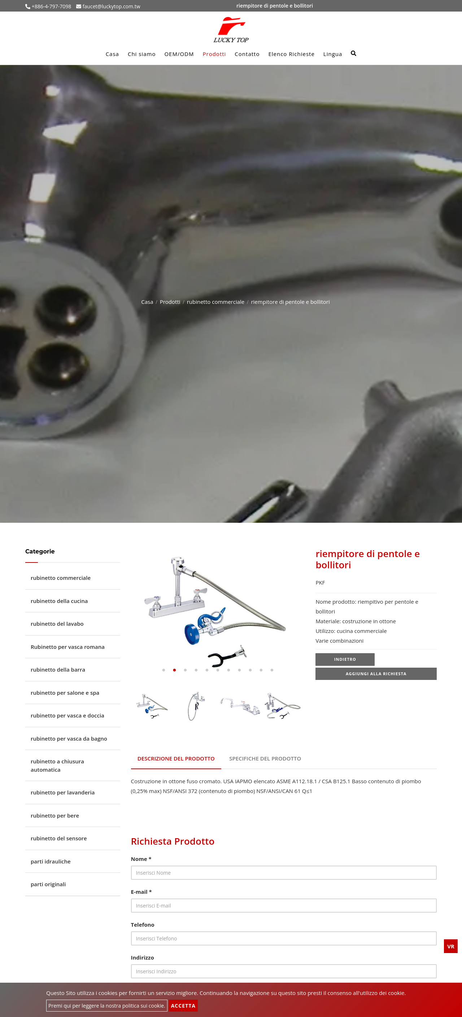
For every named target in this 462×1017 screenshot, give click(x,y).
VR (450, 946)
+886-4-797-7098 (50, 6)
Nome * (141, 856)
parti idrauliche (51, 861)
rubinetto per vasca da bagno (69, 738)
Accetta (183, 1005)
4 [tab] (196, 670)
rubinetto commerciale (216, 301)
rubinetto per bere (55, 815)
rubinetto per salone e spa (65, 692)
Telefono (142, 922)
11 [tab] (271, 670)
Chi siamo (142, 53)
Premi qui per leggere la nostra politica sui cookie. (106, 1005)
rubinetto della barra (58, 669)
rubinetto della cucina (59, 600)
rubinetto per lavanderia (63, 792)
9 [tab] (250, 670)
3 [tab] (185, 670)
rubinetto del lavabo (57, 623)
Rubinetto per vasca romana (68, 646)
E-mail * (141, 889)
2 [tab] (174, 670)
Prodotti (214, 53)
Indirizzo (142, 954)
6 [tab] (217, 670)
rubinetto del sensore (59, 838)
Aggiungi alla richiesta (376, 675)
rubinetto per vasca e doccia (67, 715)
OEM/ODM (179, 53)
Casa (112, 53)
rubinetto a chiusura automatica (57, 765)
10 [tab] (261, 670)
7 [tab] (228, 670)
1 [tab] (163, 670)
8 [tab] (239, 670)
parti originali (48, 884)
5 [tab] (206, 670)
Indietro (345, 660)
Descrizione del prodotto (176, 757)
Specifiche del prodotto (267, 757)
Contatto (247, 53)
